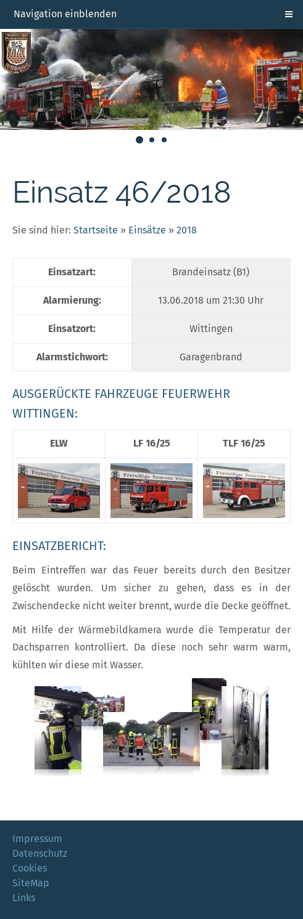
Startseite (95, 230)
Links (23, 898)
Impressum (37, 838)
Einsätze (147, 230)
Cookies (29, 868)
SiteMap (30, 883)
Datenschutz (39, 853)
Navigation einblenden (65, 14)
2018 (186, 230)
